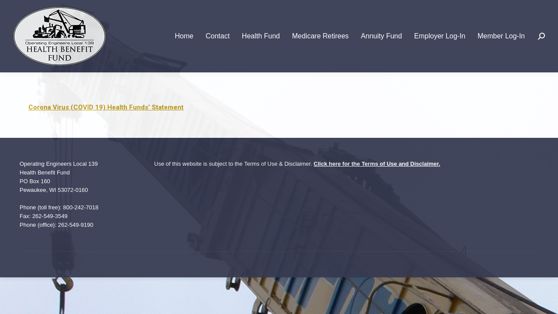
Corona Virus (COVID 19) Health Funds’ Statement (106, 107)
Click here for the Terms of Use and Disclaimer (376, 163)
